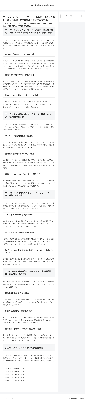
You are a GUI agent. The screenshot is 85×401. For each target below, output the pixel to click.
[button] (81, 16)
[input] (71, 16)
